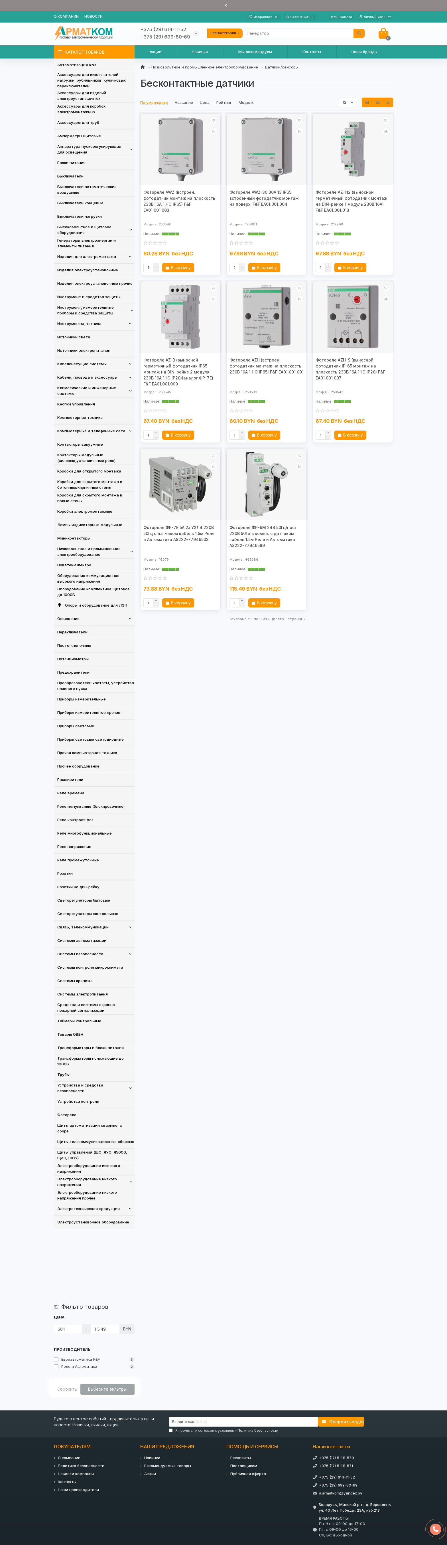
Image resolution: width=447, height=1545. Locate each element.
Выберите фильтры (107, 1322)
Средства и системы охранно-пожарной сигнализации (87, 1007)
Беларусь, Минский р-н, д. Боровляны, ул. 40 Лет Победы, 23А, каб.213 (356, 1440)
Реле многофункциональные (84, 833)
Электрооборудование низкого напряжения (87, 1182)
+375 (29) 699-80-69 (338, 1418)
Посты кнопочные (74, 645)
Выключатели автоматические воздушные (87, 189)
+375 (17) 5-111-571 (336, 1398)
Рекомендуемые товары (167, 1398)
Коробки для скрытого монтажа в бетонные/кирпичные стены (89, 484)
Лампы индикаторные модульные (89, 524)
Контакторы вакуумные (80, 444)
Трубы (63, 1074)
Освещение (68, 618)
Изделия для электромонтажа (86, 256)
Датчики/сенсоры (281, 67)
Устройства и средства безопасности (80, 1088)
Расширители (70, 779)
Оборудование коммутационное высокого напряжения (88, 578)
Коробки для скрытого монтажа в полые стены (89, 498)
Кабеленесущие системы (82, 363)
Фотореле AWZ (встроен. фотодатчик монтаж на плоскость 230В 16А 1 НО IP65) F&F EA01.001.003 (179, 201)
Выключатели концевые (80, 203)
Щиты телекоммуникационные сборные (95, 1141)
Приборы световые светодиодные (90, 739)
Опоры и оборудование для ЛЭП (92, 605)
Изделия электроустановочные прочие (95, 283)
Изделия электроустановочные (87, 270)
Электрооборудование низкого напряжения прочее (87, 1195)
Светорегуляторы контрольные (87, 913)
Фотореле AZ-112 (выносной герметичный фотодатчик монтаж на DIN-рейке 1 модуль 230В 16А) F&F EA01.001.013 (351, 201)
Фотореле (66, 1114)
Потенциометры (73, 659)
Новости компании (76, 1406)
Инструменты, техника (79, 323)
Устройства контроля (78, 1101)
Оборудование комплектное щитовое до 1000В (93, 592)
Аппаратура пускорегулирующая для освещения (89, 149)
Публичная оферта (248, 1406)
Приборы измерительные (81, 699)
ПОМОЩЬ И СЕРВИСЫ (252, 1379)
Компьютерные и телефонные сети (91, 431)
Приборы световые (75, 726)
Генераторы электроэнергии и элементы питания (86, 243)
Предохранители (73, 672)
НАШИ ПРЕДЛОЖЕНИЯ (167, 1379)
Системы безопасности (80, 954)
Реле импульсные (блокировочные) (91, 806)
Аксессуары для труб (78, 122)
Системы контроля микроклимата (90, 967)
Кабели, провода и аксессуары (87, 377)
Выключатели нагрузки (79, 216)
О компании (66, 16)
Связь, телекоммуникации (83, 927)
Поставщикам (243, 1398)
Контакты (311, 51)
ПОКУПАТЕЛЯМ (72, 1379)
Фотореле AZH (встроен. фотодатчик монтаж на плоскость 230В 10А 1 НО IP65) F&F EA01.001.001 (266, 366)
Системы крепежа (75, 980)
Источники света (73, 337)
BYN (341, 17)
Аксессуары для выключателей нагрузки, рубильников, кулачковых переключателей (91, 80)
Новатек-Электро (74, 565)
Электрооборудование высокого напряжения (88, 1168)
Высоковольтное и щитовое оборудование (84, 230)
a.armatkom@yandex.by (340, 1426)
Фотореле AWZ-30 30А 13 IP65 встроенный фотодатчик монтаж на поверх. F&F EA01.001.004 (264, 198)
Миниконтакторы (73, 538)
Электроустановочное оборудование (93, 1222)
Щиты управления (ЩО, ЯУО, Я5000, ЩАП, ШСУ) (92, 1155)
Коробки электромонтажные (84, 511)
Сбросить (67, 1322)
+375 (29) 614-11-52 (337, 1410)
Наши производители (78, 1422)
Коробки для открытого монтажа (89, 471)
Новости (93, 16)
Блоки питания (71, 162)
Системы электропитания (82, 994)
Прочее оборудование (78, 766)
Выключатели (70, 176)
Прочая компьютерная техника (87, 752)
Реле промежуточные (78, 860)
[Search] (304, 33)
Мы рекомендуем (255, 51)
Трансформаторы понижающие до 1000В (90, 1061)
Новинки (200, 51)
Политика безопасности (81, 1398)
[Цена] (68, 1262)
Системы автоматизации (81, 940)
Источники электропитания (83, 350)
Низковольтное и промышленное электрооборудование (89, 551)
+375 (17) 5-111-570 (336, 1390)
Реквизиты (240, 1390)
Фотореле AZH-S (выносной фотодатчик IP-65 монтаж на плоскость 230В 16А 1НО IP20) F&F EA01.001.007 (350, 369)
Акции (155, 51)
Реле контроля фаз (75, 819)
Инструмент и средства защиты (88, 296)
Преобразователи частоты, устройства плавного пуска (95, 685)
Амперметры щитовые (79, 136)
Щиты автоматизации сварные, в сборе (89, 1128)
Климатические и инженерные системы (86, 390)
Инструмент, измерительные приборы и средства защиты (85, 310)
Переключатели (72, 632)
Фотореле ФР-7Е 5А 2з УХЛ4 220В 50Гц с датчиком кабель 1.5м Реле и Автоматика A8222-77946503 (179, 533)
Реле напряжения (74, 846)
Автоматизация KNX (77, 64)
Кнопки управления (76, 404)
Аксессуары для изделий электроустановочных (81, 95)
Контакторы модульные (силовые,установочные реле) (86, 458)
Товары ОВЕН (70, 1034)
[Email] (243, 1355)
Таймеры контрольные (79, 1021)
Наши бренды (364, 51)
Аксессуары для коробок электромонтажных (81, 109)
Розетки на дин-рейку (78, 886)
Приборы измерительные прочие (88, 712)
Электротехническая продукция (88, 1208)
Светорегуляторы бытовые (83, 900)
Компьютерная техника (80, 417)
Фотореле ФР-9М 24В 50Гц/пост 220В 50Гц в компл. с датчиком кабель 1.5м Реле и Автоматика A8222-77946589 (263, 536)
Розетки (65, 873)
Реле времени (70, 793)
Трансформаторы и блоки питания (90, 1047)
